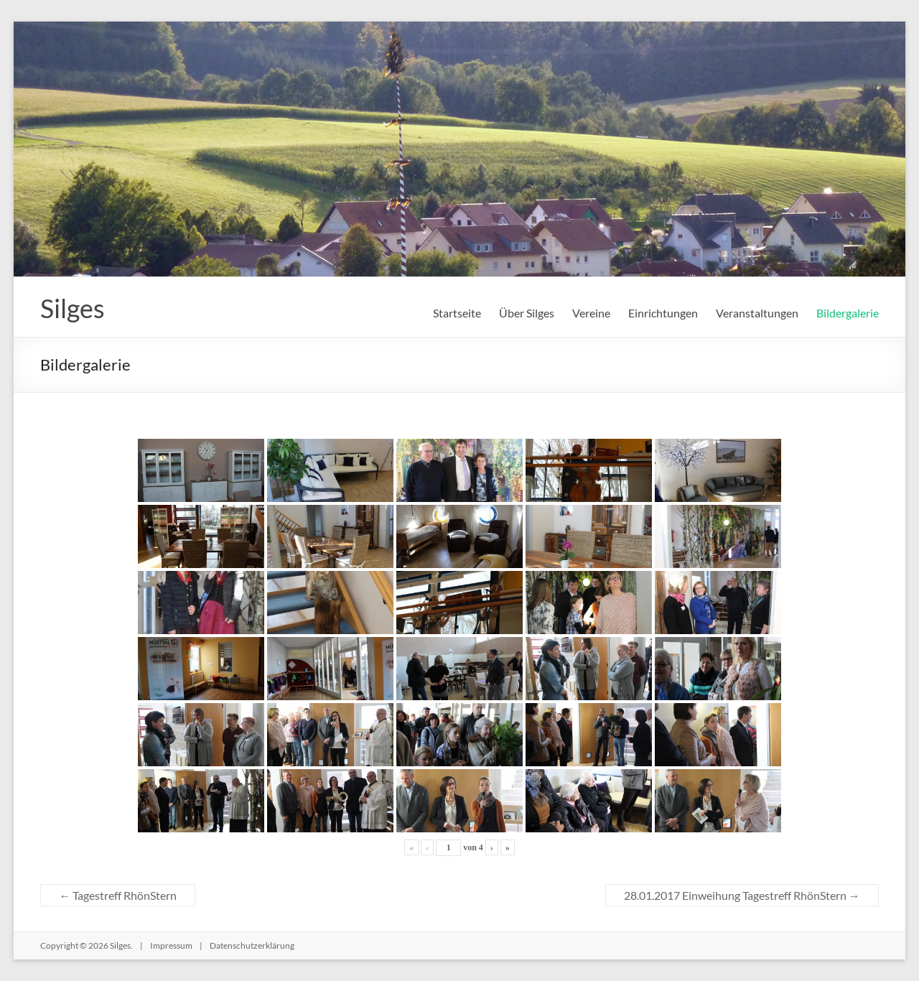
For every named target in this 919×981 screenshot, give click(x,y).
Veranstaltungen (757, 313)
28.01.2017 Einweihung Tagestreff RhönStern (742, 895)
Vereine (591, 313)
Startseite (457, 313)
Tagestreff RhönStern (118, 895)
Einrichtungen (663, 313)
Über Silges (526, 313)
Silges (72, 308)
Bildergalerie (847, 313)
